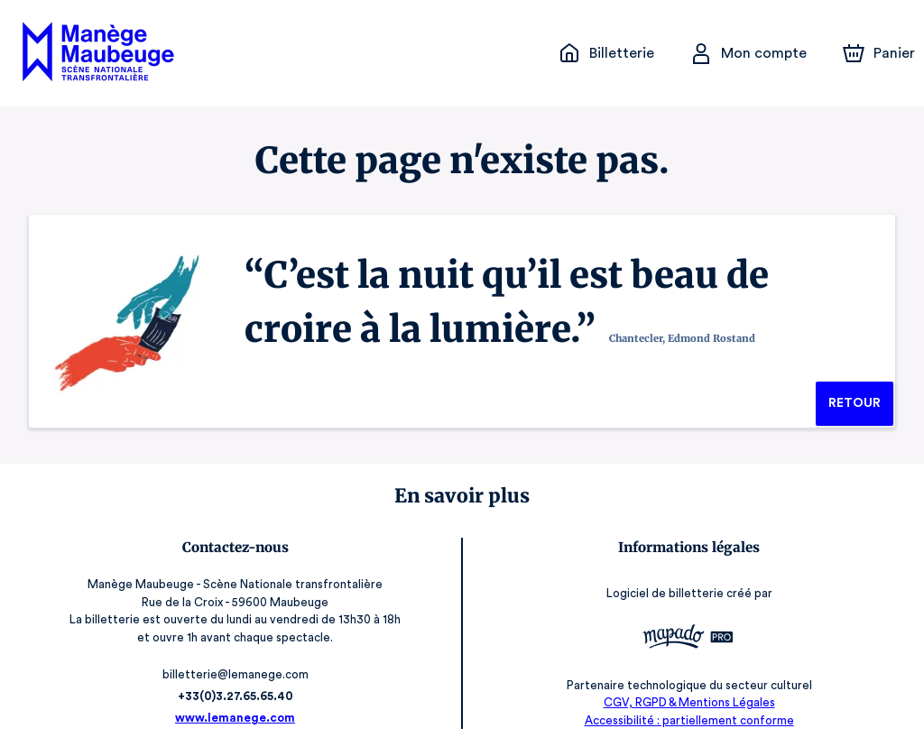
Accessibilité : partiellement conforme (689, 720)
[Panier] (879, 53)
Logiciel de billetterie (666, 593)
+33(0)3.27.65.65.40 (235, 696)
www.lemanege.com (235, 717)
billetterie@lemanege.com (235, 674)
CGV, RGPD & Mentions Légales (689, 702)
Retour (854, 403)
